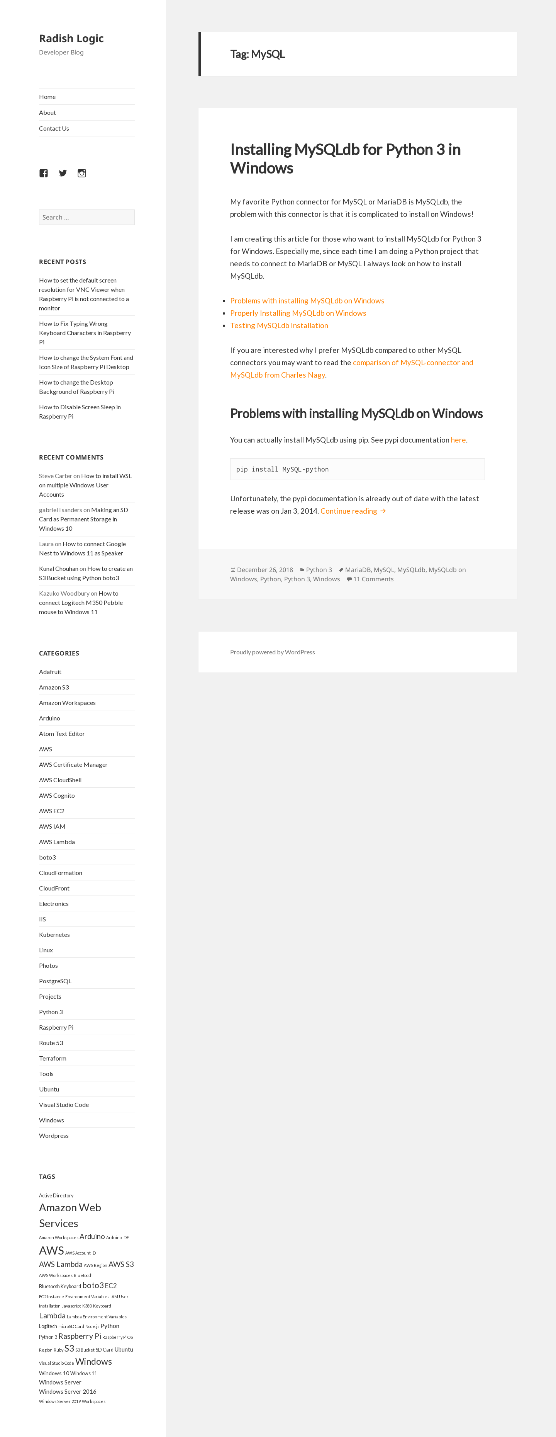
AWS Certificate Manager (73, 764)
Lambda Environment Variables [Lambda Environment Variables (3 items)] (97, 1316)
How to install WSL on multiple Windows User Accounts (85, 485)
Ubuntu (49, 1089)
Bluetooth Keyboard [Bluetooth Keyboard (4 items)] (60, 1286)
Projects (50, 996)
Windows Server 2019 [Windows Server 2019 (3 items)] (60, 1401)
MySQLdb (411, 569)
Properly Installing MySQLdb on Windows (298, 312)
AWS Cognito (57, 795)
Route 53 (51, 1042)
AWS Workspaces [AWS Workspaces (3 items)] (56, 1275)
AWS (45, 749)
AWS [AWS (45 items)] (51, 1250)
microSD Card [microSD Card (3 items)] (71, 1326)
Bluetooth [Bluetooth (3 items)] (83, 1275)
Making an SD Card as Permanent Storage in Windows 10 (83, 519)
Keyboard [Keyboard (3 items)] (102, 1305)
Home (47, 96)
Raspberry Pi (56, 1027)
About (47, 112)
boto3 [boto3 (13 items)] (93, 1285)
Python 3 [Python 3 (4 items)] (48, 1337)
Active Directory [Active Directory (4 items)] (56, 1196)
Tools (46, 1073)
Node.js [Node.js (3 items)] (92, 1326)
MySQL (384, 569)
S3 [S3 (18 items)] (69, 1348)
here (458, 439)
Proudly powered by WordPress (272, 652)
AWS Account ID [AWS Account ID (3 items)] (80, 1252)
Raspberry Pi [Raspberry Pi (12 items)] (79, 1335)
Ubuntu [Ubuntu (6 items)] (124, 1349)
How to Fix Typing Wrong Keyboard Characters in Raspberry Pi (85, 333)
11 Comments (373, 579)
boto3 (47, 857)
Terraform (52, 1058)
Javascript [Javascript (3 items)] (71, 1305)
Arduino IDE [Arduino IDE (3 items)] (117, 1237)
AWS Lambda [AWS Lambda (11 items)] (61, 1264)
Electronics (54, 903)
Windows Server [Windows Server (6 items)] (60, 1382)
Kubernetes (54, 934)
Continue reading (354, 510)
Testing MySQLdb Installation (279, 325)
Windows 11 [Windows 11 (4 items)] (83, 1373)
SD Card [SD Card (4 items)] (105, 1350)
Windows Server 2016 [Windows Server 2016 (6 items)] (68, 1391)
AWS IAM (52, 826)
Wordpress (54, 1135)
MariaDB (358, 569)
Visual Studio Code (64, 1104)
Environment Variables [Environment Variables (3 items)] (87, 1296)
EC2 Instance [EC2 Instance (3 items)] (51, 1296)
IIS (42, 919)
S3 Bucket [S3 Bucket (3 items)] (85, 1349)
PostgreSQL (55, 980)
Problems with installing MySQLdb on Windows (307, 300)
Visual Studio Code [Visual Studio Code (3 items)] (56, 1362)
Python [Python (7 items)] (109, 1325)
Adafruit (50, 671)
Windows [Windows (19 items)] (93, 1361)
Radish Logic (71, 38)
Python (270, 579)
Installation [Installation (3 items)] (50, 1305)
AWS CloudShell (60, 779)
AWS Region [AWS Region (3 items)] (95, 1265)
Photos (48, 965)
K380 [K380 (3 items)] (87, 1305)
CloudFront (54, 888)
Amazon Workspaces (67, 702)
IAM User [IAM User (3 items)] (119, 1296)
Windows (51, 1120)
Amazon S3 (54, 687)
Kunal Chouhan (58, 568)
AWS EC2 (51, 810)
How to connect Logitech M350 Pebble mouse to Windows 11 (81, 602)
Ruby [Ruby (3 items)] (58, 1349)
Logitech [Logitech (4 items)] (48, 1326)
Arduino (49, 718)
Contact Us (54, 128)
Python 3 (51, 1011)
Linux (46, 949)
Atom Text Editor (62, 733)
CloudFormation (60, 872)
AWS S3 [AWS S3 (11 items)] (121, 1264)
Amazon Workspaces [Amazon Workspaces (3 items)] (58, 1237)
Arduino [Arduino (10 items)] (92, 1236)
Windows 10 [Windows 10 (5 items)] (54, 1373)
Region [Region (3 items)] (46, 1349)
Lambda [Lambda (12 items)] (52, 1315)
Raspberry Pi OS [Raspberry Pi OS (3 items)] (117, 1337)
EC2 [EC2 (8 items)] (111, 1286)
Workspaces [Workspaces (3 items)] (93, 1401)
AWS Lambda (57, 841)
